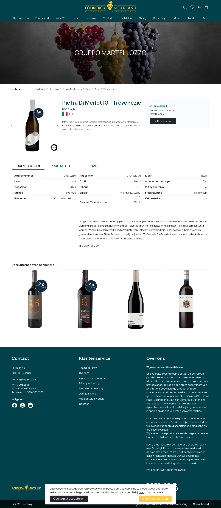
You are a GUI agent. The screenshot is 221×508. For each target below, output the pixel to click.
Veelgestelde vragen (91, 398)
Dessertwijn (159, 18)
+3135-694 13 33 (26, 379)
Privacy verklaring (89, 383)
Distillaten (126, 18)
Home (29, 89)
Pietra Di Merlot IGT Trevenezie (99, 89)
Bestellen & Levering (91, 388)
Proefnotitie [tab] (61, 166)
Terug (16, 89)
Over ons (84, 373)
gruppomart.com (90, 245)
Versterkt (108, 18)
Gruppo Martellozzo (72, 89)
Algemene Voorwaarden (93, 378)
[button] (206, 7)
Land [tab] (94, 166)
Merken (178, 18)
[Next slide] (57, 125)
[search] (185, 7)
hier (141, 492)
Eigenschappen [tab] (28, 166)
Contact (84, 404)
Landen (192, 18)
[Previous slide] (12, 125)
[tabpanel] (110, 190)
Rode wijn (54, 89)
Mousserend (42, 18)
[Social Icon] (14, 405)
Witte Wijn (61, 18)
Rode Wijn (91, 18)
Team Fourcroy (88, 367)
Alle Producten (21, 18)
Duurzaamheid (87, 393)
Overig (142, 18)
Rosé (76, 18)
